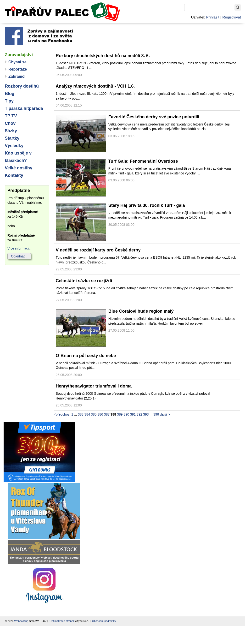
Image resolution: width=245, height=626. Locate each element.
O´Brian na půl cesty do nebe (86, 355)
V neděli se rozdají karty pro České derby (98, 250)
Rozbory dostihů (22, 86)
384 (87, 414)
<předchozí (62, 414)
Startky (12, 138)
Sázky (11, 130)
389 (119, 414)
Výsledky (14, 145)
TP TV (11, 115)
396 (156, 414)
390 (126, 414)
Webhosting (21, 621)
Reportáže (17, 69)
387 (107, 414)
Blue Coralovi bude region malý (141, 311)
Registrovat (231, 17)
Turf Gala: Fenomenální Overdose (143, 161)
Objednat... (19, 256)
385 (93, 414)
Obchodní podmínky (104, 621)
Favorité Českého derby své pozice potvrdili (153, 116)
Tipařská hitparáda (24, 108)
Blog (9, 93)
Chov (10, 123)
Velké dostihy (18, 168)
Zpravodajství (19, 54)
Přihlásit (212, 17)
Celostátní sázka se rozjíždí (84, 280)
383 (81, 414)
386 (100, 414)
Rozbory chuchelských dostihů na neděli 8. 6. (103, 55)
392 (139, 414)
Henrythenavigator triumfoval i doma (94, 386)
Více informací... (19, 248)
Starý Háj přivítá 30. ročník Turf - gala (146, 205)
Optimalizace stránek (62, 621)
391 (133, 414)
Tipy (9, 101)
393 (146, 414)
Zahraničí (16, 76)
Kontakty (14, 175)
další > (165, 414)
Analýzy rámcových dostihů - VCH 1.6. (95, 86)
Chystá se (17, 62)
